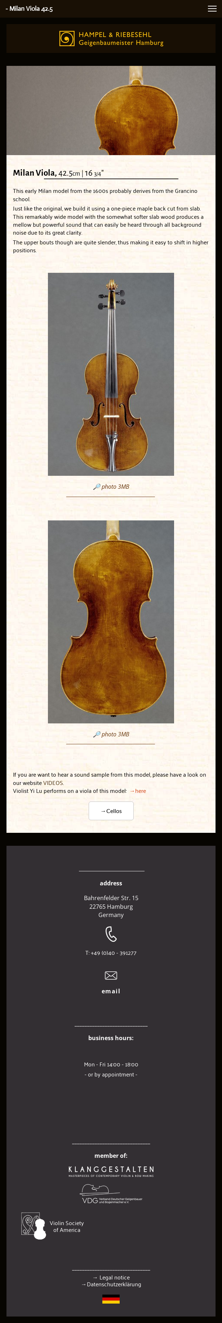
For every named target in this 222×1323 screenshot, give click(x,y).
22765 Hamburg (111, 907)
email (111, 991)
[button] (212, 8)
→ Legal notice (111, 1277)
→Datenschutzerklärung (111, 1284)
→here (79, 790)
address (111, 883)
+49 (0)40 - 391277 (114, 952)
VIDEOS (53, 782)
